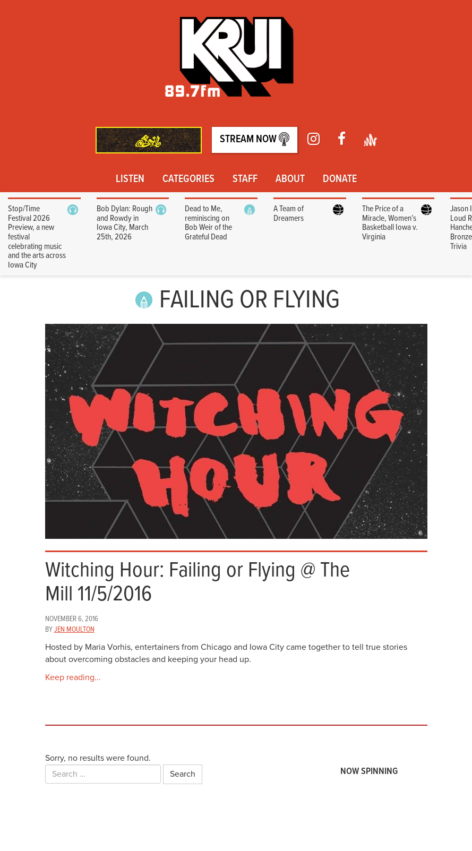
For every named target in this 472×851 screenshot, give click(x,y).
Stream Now (254, 139)
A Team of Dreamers (288, 213)
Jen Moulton (74, 629)
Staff (245, 179)
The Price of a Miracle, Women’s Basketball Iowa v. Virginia (390, 223)
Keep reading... (73, 677)
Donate (340, 179)
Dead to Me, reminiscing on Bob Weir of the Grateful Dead (208, 223)
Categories (188, 179)
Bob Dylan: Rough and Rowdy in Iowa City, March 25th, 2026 (124, 223)
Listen (130, 179)
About (290, 179)
